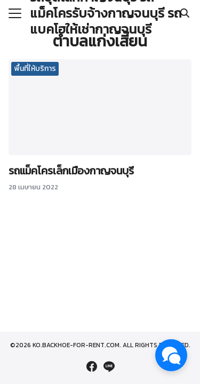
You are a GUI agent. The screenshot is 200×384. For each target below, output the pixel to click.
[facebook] (91, 366)
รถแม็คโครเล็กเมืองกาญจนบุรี (71, 171)
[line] (108, 366)
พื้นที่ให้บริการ (35, 68)
